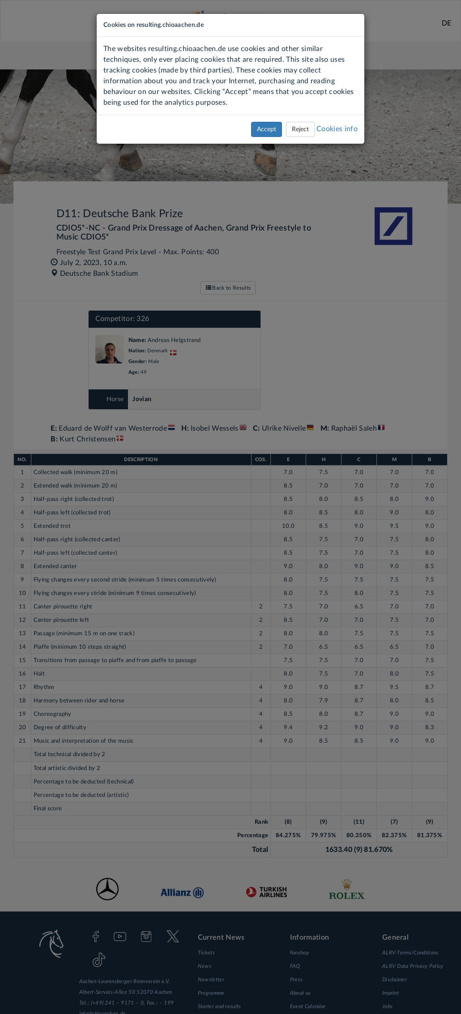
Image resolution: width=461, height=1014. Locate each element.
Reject (300, 129)
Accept (266, 129)
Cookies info (337, 129)
